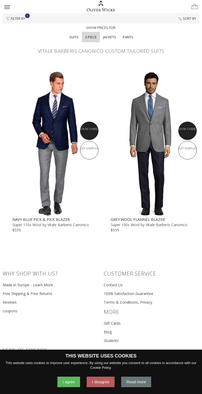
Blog (108, 331)
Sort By (187, 18)
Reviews (10, 302)
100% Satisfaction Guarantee (128, 293)
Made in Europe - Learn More (28, 284)
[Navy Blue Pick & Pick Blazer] (51, 143)
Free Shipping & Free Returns (27, 293)
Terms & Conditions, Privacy (128, 302)
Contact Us (113, 284)
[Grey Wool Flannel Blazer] (150, 143)
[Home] (101, 6)
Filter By (17, 17)
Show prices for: (101, 27)
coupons (10, 310)
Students (111, 340)
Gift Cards (112, 323)
